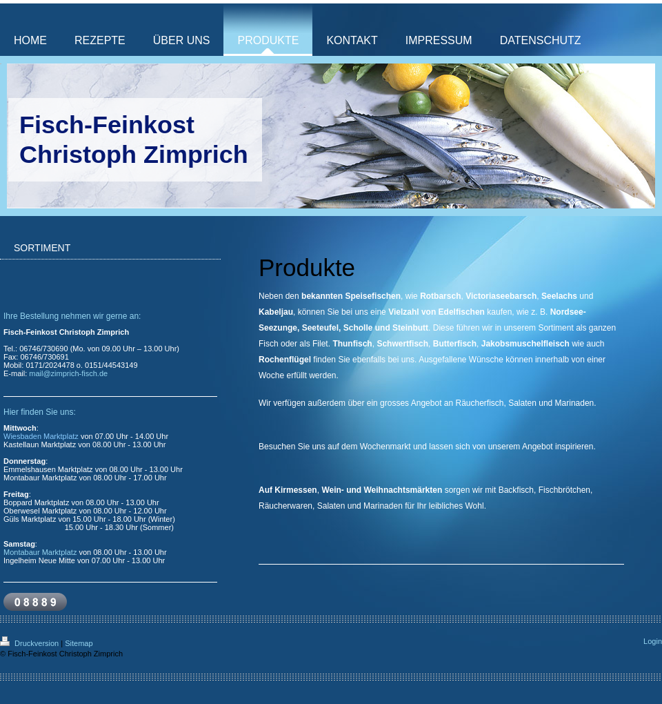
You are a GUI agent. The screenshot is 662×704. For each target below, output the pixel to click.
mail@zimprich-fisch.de (68, 373)
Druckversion (30, 643)
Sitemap (78, 643)
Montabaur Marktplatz (40, 552)
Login (652, 641)
